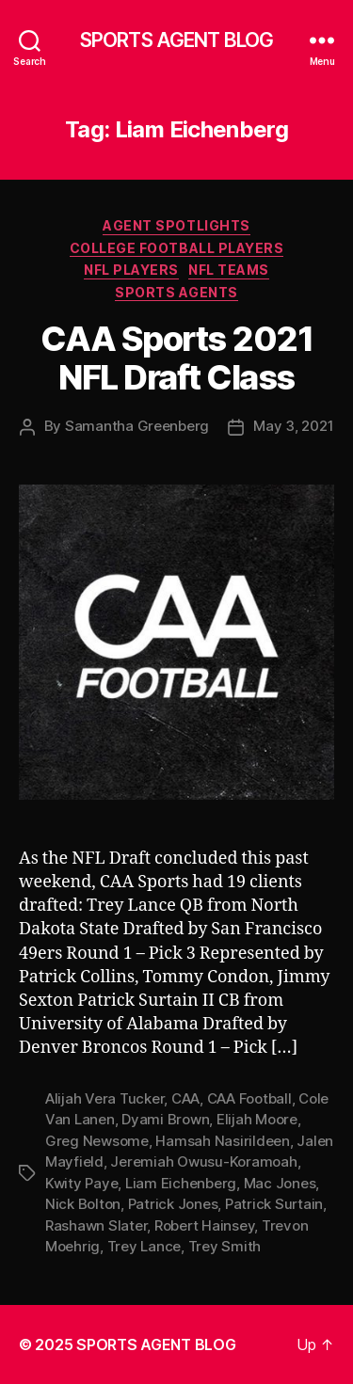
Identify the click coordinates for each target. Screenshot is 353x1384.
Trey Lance (144, 1246)
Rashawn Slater (96, 1225)
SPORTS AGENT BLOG (176, 40)
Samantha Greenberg (137, 426)
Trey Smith (224, 1246)
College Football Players (176, 248)
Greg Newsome (97, 1141)
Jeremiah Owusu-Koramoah (203, 1161)
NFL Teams (228, 270)
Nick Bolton (82, 1204)
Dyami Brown (165, 1119)
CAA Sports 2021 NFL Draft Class (176, 358)
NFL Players (131, 270)
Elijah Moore (257, 1119)
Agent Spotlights (176, 225)
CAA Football (249, 1098)
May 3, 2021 (293, 426)
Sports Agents (176, 292)
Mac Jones (280, 1183)
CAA (185, 1098)
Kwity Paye (81, 1183)
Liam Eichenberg (180, 1183)
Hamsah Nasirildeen (222, 1141)
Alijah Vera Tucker (104, 1098)
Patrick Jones (173, 1204)
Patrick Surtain (274, 1204)
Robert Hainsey (204, 1225)
